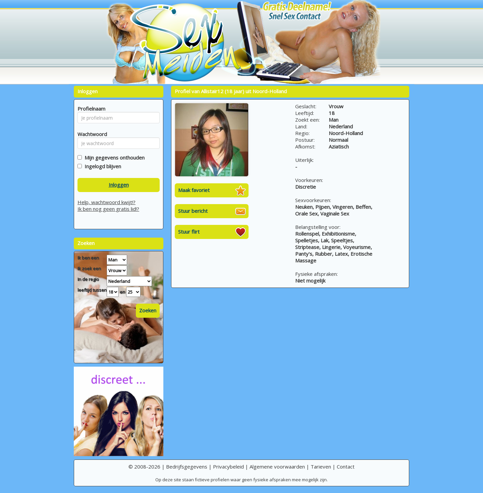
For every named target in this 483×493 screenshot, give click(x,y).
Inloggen (119, 184)
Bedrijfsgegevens (186, 466)
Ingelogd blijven (101, 166)
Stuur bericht (193, 210)
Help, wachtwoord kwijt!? (106, 202)
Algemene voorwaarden (277, 466)
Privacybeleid (228, 466)
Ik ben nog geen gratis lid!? (108, 208)
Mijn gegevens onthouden (113, 157)
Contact (346, 466)
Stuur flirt (189, 231)
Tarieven (321, 466)
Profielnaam (90, 108)
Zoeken (147, 310)
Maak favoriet (194, 190)
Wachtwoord (90, 134)
